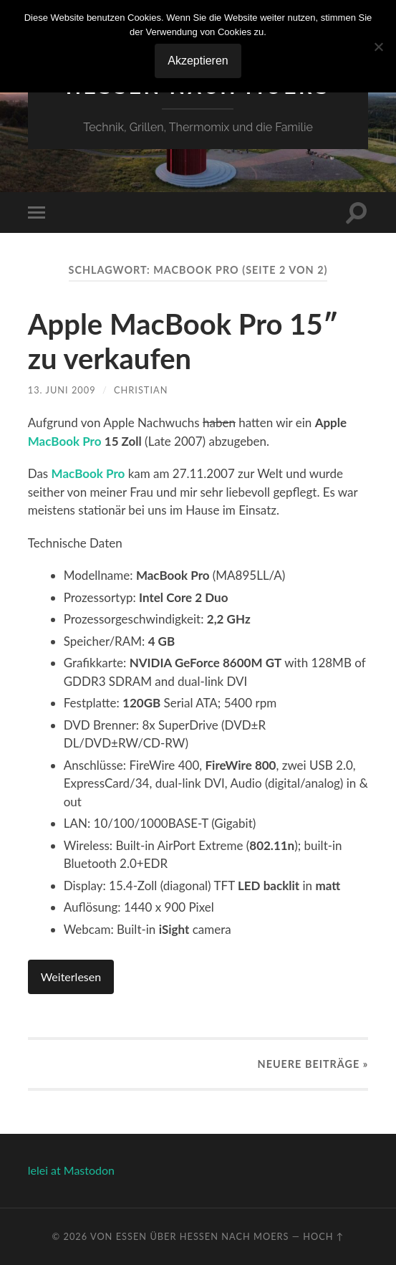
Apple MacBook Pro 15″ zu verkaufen (183, 341)
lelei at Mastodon (71, 1170)
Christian (141, 390)
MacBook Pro (65, 441)
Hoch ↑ (323, 1236)
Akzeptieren (198, 60)
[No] (378, 46)
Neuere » (313, 1064)
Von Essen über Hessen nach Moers (189, 1236)
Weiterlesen (71, 976)
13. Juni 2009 (62, 390)
